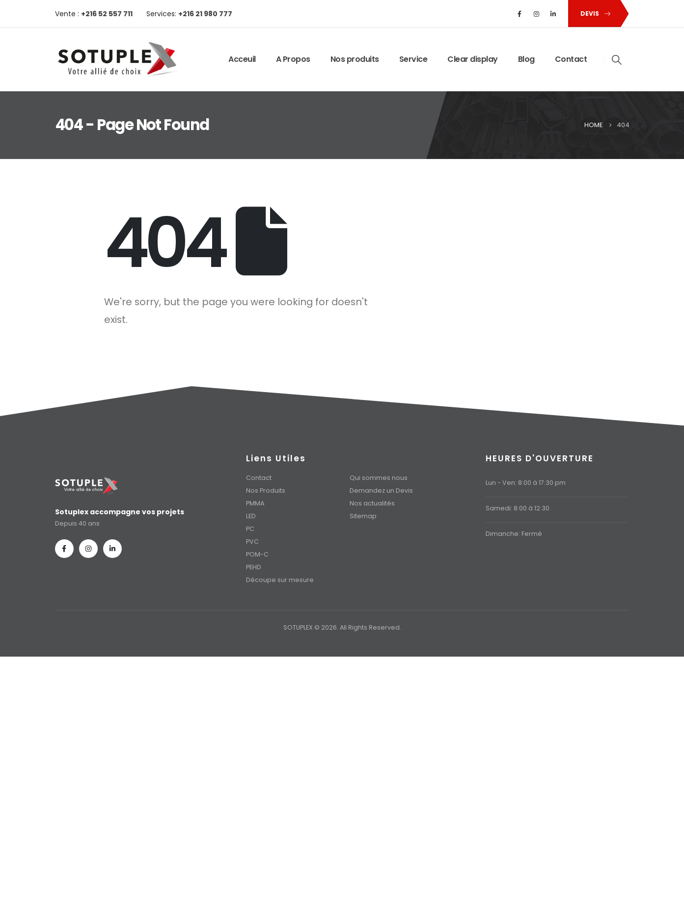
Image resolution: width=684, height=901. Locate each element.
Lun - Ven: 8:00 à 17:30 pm (526, 482)
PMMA (255, 503)
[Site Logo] (116, 59)
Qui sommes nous (379, 478)
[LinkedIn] (553, 14)
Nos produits (354, 59)
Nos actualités (372, 503)
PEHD (253, 567)
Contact (571, 59)
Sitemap (363, 516)
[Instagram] (536, 14)
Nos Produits (265, 490)
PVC (252, 541)
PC (250, 529)
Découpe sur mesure (280, 580)
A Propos (293, 59)
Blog (526, 59)
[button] (593, 13)
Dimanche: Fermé (514, 534)
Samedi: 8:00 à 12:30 (517, 508)
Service (413, 59)
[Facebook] (519, 14)
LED (251, 516)
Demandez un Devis (381, 490)
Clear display (472, 59)
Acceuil (242, 59)
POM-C (257, 554)
